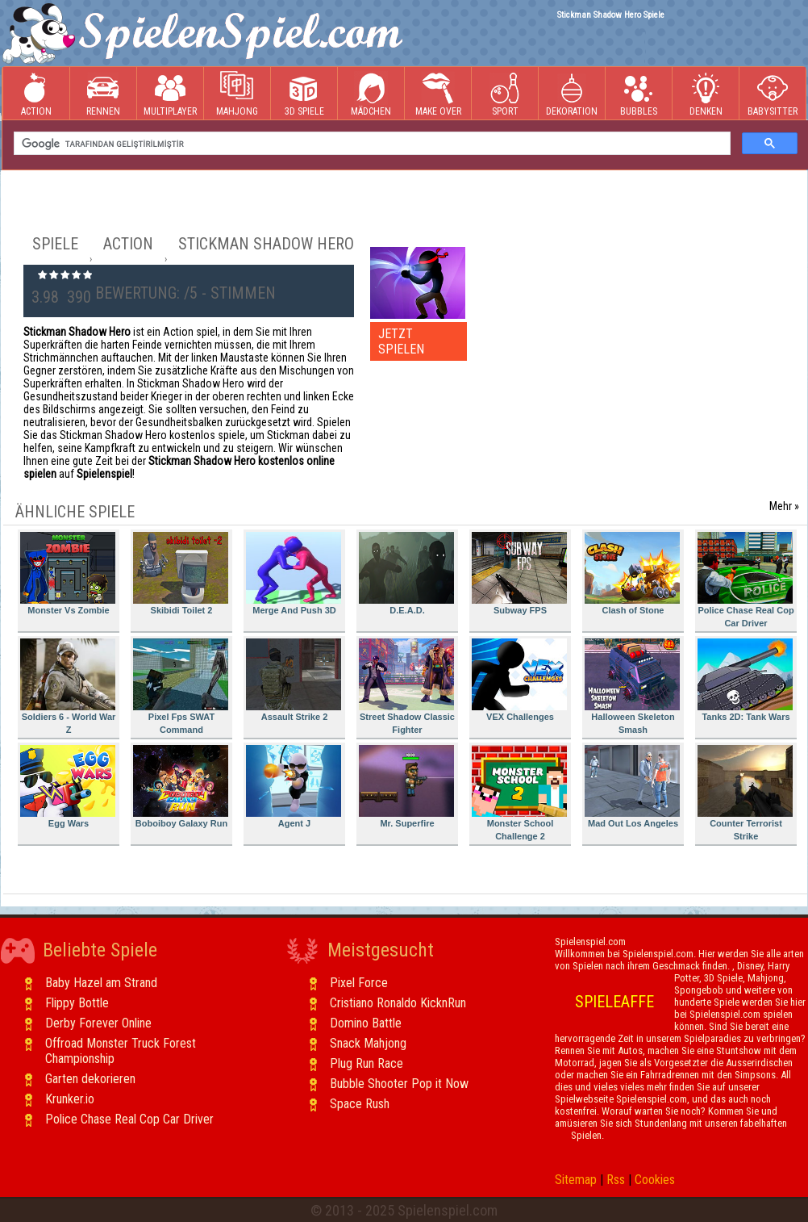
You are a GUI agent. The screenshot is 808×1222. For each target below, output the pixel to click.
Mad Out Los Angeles (632, 786)
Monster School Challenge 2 (519, 793)
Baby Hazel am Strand (101, 982)
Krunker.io (69, 1099)
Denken (706, 94)
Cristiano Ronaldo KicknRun (398, 1003)
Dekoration (572, 94)
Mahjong (237, 94)
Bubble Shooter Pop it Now (399, 1083)
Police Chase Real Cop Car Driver (746, 580)
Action (36, 94)
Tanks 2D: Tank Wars (745, 680)
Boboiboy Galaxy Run (180, 786)
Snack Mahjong (368, 1043)
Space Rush (359, 1103)
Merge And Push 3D (293, 573)
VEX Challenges (519, 680)
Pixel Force (359, 982)
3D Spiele (304, 94)
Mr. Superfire (406, 786)
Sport (505, 94)
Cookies (655, 1179)
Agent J (293, 786)
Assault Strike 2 (293, 680)
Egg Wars (67, 786)
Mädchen (371, 94)
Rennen (103, 94)
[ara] (370, 143)
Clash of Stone (632, 573)
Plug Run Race (366, 1063)
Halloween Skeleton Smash (632, 686)
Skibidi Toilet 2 (180, 573)
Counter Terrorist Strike (745, 793)
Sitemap (576, 1179)
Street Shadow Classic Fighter (407, 686)
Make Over (438, 94)
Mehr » (784, 506)
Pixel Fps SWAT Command (180, 686)
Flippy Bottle (77, 1003)
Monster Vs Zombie (67, 573)
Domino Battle (366, 1023)
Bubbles (638, 94)
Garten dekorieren (90, 1078)
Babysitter (773, 94)
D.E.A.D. (406, 573)
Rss (615, 1179)
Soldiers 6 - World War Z (67, 686)
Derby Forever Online (98, 1023)
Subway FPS (519, 573)
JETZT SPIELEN (401, 341)
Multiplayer (170, 94)
